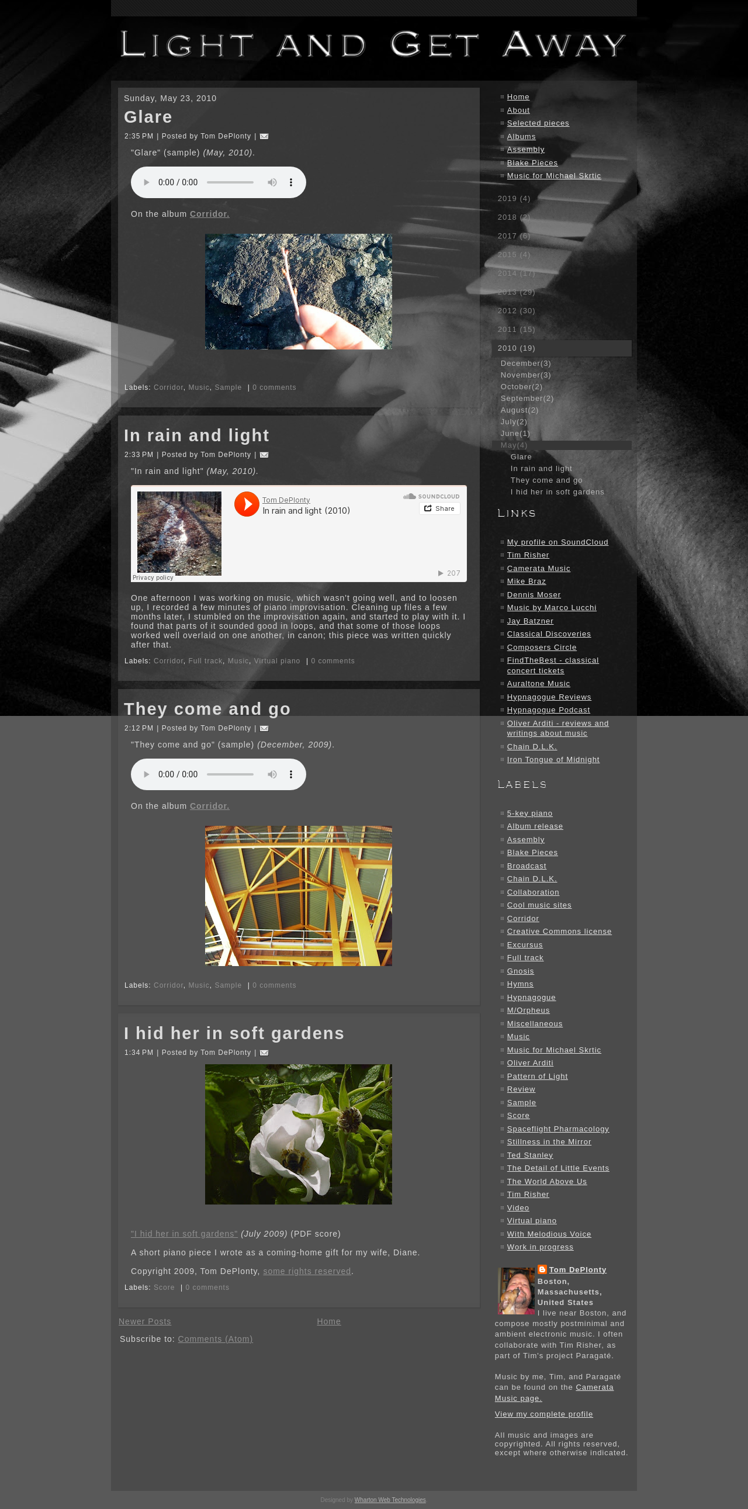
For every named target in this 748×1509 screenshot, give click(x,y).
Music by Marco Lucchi (552, 607)
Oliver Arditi (530, 1062)
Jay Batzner (530, 621)
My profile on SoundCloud (558, 542)
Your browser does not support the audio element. (218, 182)
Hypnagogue (531, 997)
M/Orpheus (528, 1010)
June (516, 433)
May (514, 445)
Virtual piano (277, 661)
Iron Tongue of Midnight (553, 759)
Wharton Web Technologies (390, 1500)
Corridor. (210, 214)
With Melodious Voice (549, 1234)
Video (518, 1207)
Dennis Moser (534, 594)
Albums (521, 136)
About (518, 110)
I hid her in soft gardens (234, 1033)
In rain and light (197, 435)
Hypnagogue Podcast (548, 709)
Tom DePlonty (578, 1269)
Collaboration (533, 892)
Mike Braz (526, 581)
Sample (228, 387)
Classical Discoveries (549, 633)
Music (198, 387)
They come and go (208, 709)
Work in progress (540, 1246)
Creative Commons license (559, 931)
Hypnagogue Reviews (549, 697)
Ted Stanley (530, 1155)
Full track (205, 661)
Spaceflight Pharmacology (558, 1128)
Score (164, 1287)
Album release (535, 826)
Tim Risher (528, 555)
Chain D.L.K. (532, 746)
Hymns (520, 984)
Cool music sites (539, 905)
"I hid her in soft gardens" (184, 1233)
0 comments (274, 387)
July (514, 421)
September (527, 398)
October (522, 386)
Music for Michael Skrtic (554, 175)
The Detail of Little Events (558, 1168)
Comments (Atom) (216, 1339)
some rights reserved (307, 1271)
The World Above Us (547, 1181)
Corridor (168, 387)
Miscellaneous (535, 1023)
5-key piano (530, 813)
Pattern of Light (537, 1076)
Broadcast (527, 865)
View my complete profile (544, 1414)
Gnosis (520, 971)
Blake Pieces (532, 162)
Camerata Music (539, 568)
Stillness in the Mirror (549, 1141)
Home (329, 1321)
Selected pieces (538, 123)
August (520, 410)
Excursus (525, 944)
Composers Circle (542, 647)
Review (521, 1089)
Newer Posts (145, 1321)
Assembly (526, 149)
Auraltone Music (538, 683)
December (526, 363)
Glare (148, 117)
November (526, 375)
